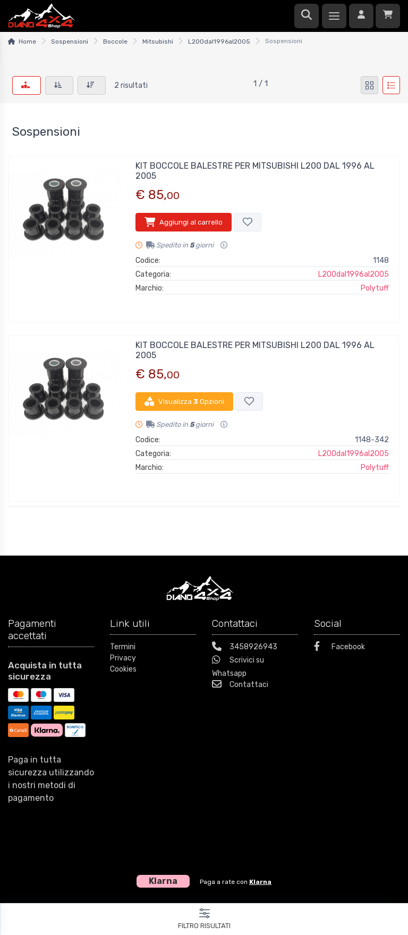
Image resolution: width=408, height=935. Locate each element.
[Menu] (334, 16)
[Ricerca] (306, 16)
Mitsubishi (157, 41)
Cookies (123, 669)
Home (27, 41)
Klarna (260, 882)
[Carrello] (388, 16)
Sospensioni (69, 41)
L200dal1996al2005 (219, 41)
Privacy (123, 658)
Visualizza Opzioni (184, 401)
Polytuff (375, 288)
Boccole (115, 41)
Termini (122, 646)
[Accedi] (361, 16)
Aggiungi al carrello (183, 222)
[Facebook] (357, 648)
